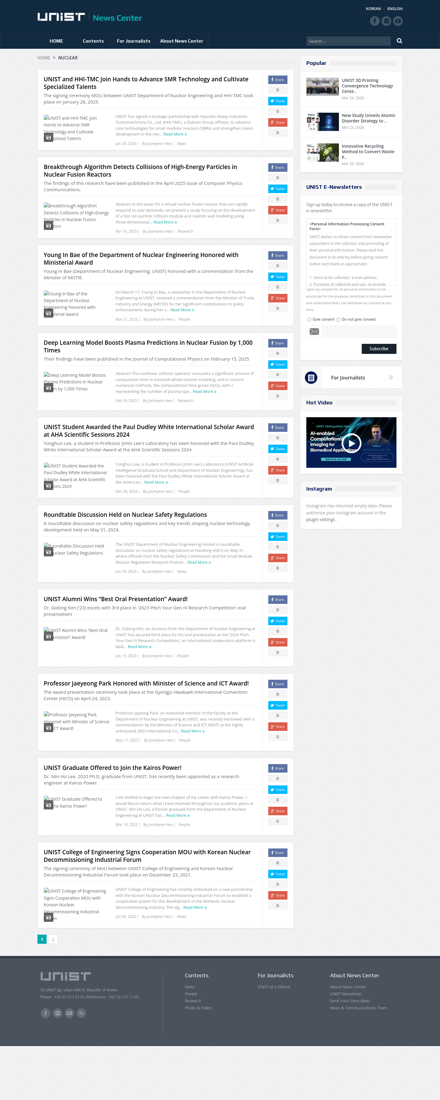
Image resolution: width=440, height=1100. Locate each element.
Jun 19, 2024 (126, 607)
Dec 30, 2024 (127, 519)
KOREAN (373, 8)
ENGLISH (395, 8)
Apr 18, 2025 (126, 239)
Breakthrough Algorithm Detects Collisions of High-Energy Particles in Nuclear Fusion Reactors (140, 178)
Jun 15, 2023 (126, 695)
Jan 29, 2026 (126, 143)
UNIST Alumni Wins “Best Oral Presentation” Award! (116, 639)
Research (185, 239)
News (181, 143)
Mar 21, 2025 (127, 334)
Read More (174, 134)
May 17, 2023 (127, 783)
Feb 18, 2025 (126, 424)
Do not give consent (359, 319)
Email (315, 331)
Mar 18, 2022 (127, 871)
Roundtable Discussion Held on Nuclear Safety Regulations (125, 551)
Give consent (324, 319)
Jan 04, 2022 (126, 967)
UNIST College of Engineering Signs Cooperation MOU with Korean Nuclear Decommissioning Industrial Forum (147, 907)
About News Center (181, 41)
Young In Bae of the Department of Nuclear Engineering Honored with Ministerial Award (141, 274)
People (184, 334)
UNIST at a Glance (274, 1040)
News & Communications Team (358, 1061)
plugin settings (321, 519)
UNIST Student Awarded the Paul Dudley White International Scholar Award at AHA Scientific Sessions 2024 (149, 459)
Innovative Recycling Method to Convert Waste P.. (368, 151)
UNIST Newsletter (346, 1047)
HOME (56, 41)
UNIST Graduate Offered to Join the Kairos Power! (112, 815)
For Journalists (133, 41)
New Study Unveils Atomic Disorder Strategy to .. (369, 118)
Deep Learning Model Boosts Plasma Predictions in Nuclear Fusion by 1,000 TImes (148, 370)
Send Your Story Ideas (350, 1054)
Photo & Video (198, 1061)
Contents (93, 41)
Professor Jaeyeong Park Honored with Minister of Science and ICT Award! (146, 727)
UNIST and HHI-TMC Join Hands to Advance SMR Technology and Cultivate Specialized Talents (146, 83)
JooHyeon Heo (159, 143)
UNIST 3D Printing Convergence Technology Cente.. (367, 85)
